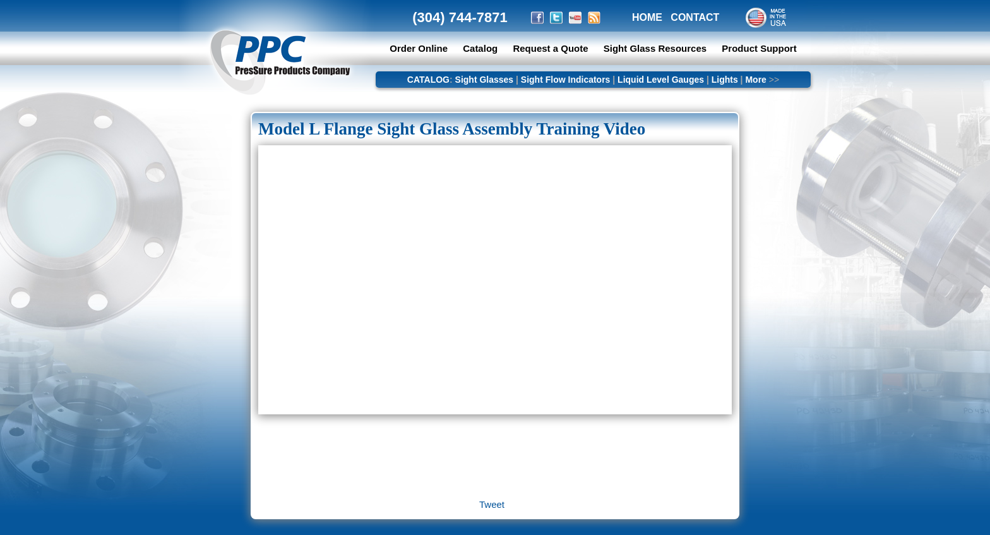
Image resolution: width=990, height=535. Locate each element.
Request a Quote (551, 48)
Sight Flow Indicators (566, 80)
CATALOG (428, 80)
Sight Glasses (484, 80)
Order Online (419, 48)
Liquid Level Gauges (660, 80)
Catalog (480, 48)
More (755, 80)
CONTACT (695, 17)
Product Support (759, 48)
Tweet (491, 504)
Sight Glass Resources (655, 48)
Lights (725, 80)
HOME (647, 17)
